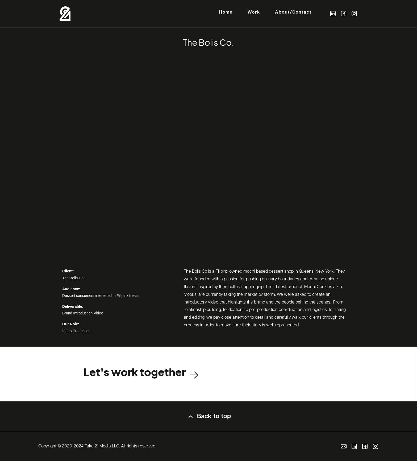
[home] (65, 13)
